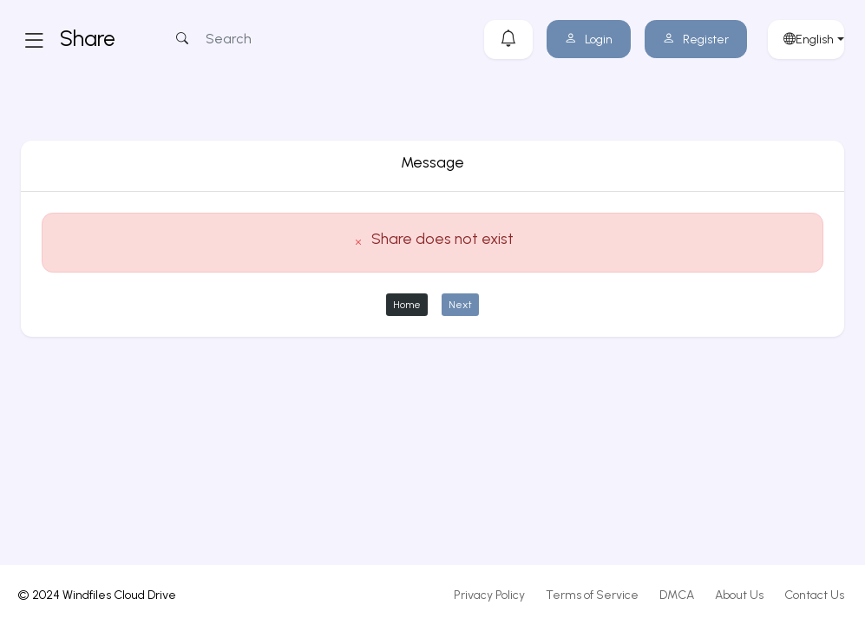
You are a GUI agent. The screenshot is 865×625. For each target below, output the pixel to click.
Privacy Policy (489, 595)
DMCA (676, 595)
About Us (739, 595)
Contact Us (814, 595)
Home (407, 304)
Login (589, 39)
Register (696, 39)
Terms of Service (592, 595)
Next (460, 304)
